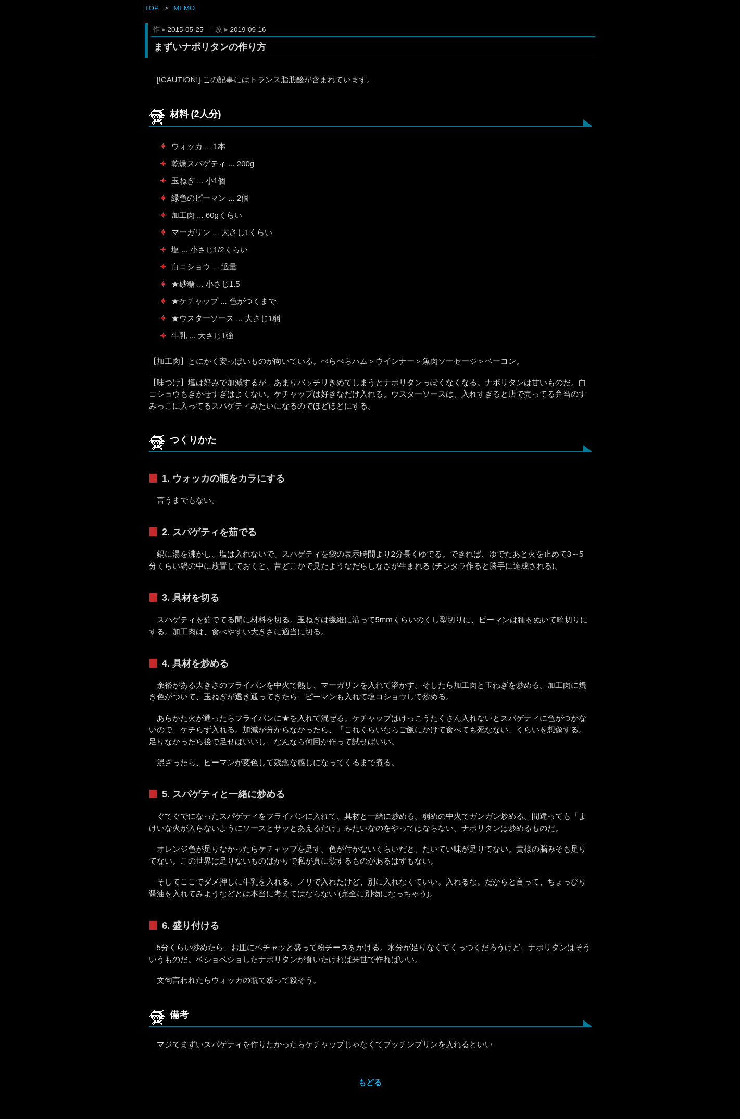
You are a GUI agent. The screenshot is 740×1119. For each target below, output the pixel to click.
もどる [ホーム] (370, 1082)
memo (184, 8)
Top (152, 8)
